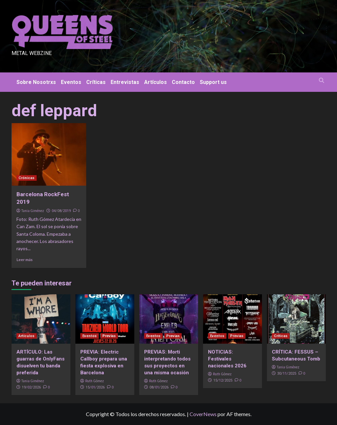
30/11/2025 (286, 373)
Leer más (24, 259)
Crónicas (26, 178)
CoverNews (203, 414)
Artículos (155, 82)
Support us (213, 82)
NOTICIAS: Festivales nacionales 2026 (227, 359)
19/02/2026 (31, 387)
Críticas (96, 82)
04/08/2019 (61, 211)
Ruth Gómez (94, 381)
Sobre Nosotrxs (36, 82)
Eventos (71, 82)
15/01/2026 (95, 387)
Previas (109, 336)
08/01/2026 (158, 387)
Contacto (183, 82)
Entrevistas (125, 82)
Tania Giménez (32, 210)
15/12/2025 (222, 380)
